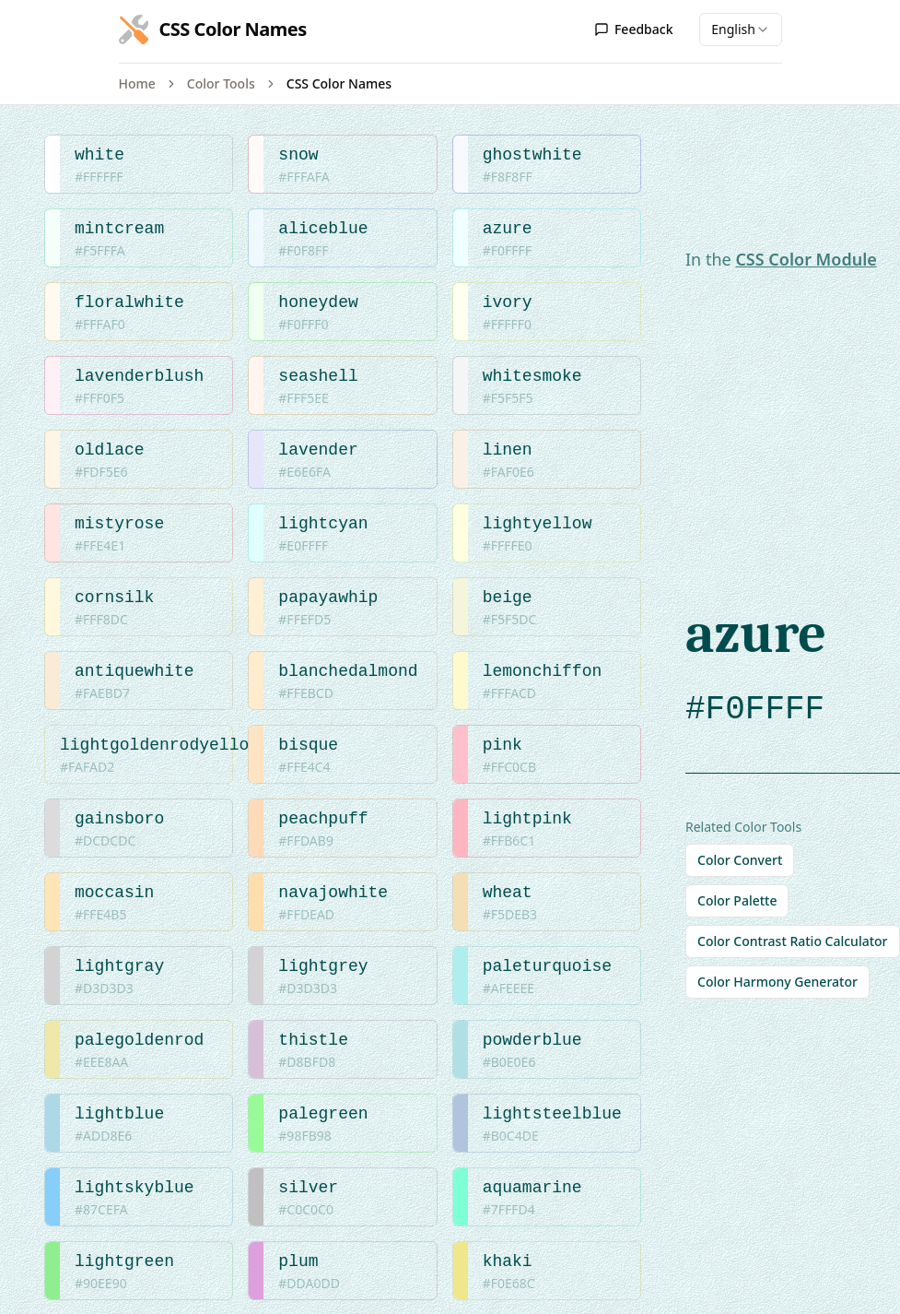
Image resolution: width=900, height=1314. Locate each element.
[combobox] (740, 29)
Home (137, 83)
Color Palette (737, 900)
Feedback (633, 29)
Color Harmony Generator (777, 981)
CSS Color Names (339, 83)
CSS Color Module (805, 259)
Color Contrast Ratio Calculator (792, 941)
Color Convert (739, 860)
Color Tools (221, 83)
